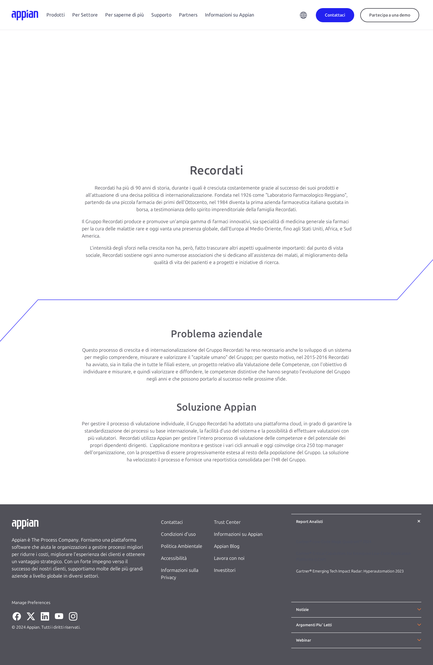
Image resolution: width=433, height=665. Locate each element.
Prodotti (55, 15)
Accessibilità (174, 558)
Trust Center (227, 522)
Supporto (161, 15)
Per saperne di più (124, 15)
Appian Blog (226, 546)
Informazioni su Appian (229, 15)
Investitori (225, 570)
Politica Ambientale (181, 546)
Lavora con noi (229, 558)
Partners (188, 15)
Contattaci (172, 522)
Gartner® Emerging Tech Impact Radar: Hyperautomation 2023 (350, 571)
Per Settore (85, 15)
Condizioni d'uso (178, 534)
